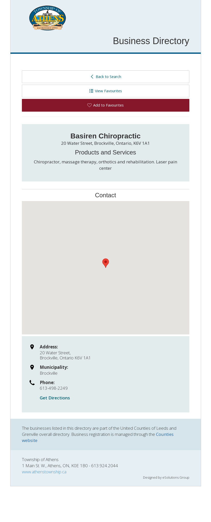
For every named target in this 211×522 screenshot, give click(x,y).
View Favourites (105, 90)
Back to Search (105, 76)
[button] (105, 263)
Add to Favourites (105, 105)
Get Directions (55, 398)
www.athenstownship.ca (44, 472)
